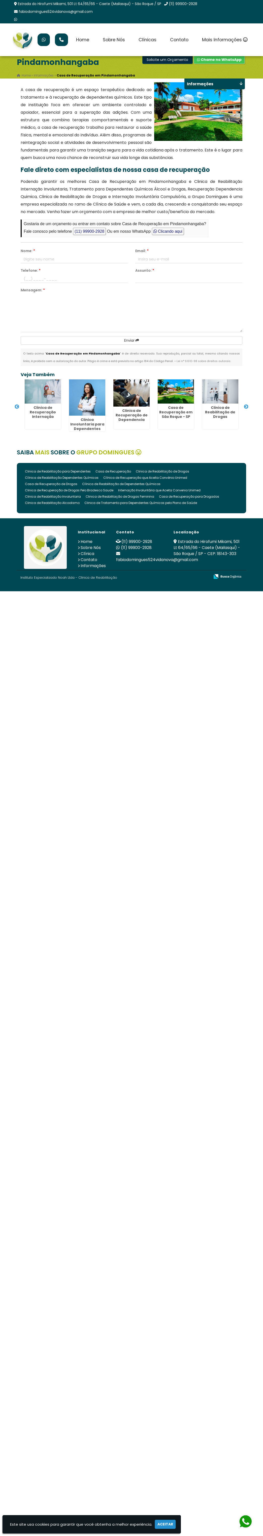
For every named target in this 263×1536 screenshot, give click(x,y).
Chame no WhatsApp (219, 59)
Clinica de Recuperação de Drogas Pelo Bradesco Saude (69, 490)
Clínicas (147, 40)
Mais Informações (225, 40)
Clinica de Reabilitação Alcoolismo (52, 503)
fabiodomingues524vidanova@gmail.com (56, 11)
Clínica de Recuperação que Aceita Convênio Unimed (145, 478)
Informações (93, 566)
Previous (16, 406)
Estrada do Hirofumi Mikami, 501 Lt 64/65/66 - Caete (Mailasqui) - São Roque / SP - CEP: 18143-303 (207, 548)
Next (246, 406)
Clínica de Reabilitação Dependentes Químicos (61, 478)
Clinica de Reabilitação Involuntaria (53, 496)
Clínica (87, 554)
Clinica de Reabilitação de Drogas (220, 412)
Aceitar (165, 1524)
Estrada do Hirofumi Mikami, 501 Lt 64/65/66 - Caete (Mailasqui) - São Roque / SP (89, 3)
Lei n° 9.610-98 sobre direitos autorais (204, 361)
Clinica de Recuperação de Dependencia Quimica (132, 417)
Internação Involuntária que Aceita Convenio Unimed (159, 490)
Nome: (28, 250)
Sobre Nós (114, 40)
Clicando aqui (167, 231)
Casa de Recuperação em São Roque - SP (175, 412)
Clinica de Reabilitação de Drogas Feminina (120, 496)
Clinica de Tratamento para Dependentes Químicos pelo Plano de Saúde (140, 503)
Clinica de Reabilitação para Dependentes (58, 471)
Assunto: (144, 270)
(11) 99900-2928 (183, 3)
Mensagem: (33, 290)
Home (82, 40)
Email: (142, 250)
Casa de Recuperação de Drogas (51, 484)
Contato (179, 40)
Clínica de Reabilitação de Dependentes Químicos (121, 484)
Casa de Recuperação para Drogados (189, 496)
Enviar (131, 340)
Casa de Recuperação (113, 471)
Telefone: (31, 270)
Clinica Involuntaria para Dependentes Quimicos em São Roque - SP (87, 428)
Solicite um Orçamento (167, 59)
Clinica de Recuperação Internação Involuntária (43, 414)
